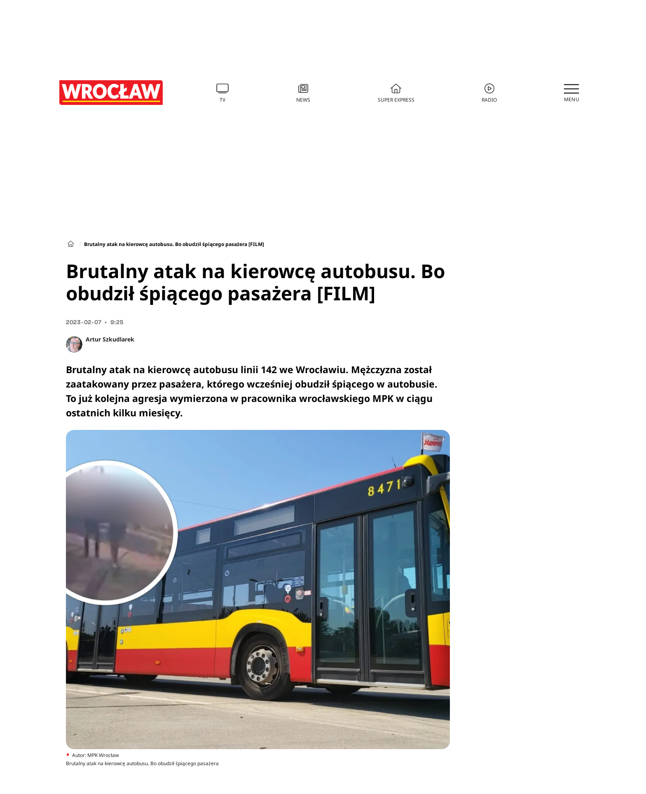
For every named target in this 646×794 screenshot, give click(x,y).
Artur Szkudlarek (110, 339)
